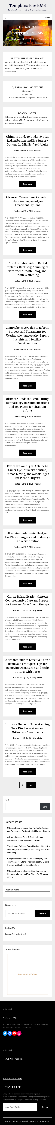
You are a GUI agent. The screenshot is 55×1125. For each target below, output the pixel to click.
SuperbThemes (43, 1121)
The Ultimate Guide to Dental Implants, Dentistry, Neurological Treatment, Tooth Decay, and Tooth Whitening (28, 849)
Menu (47, 17)
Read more (27, 184)
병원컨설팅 (7, 1050)
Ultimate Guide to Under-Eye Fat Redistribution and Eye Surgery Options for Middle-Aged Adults (27, 140)
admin (38, 150)
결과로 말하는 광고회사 (12, 1078)
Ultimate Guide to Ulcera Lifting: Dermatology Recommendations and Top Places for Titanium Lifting (27, 874)
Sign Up (42, 913)
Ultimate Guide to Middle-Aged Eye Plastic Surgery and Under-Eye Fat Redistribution (27, 537)
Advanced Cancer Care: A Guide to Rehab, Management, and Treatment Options (27, 201)
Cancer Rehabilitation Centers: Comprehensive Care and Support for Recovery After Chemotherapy (27, 600)
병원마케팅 (7, 1009)
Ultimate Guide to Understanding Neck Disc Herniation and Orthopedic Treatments (27, 728)
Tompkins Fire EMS (27, 5)
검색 (7, 800)
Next (31, 785)
